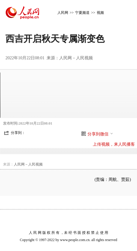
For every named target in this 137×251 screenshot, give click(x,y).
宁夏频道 (82, 13)
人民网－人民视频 (76, 58)
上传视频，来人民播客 (114, 144)
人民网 (62, 13)
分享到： (18, 133)
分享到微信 (100, 134)
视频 (100, 13)
